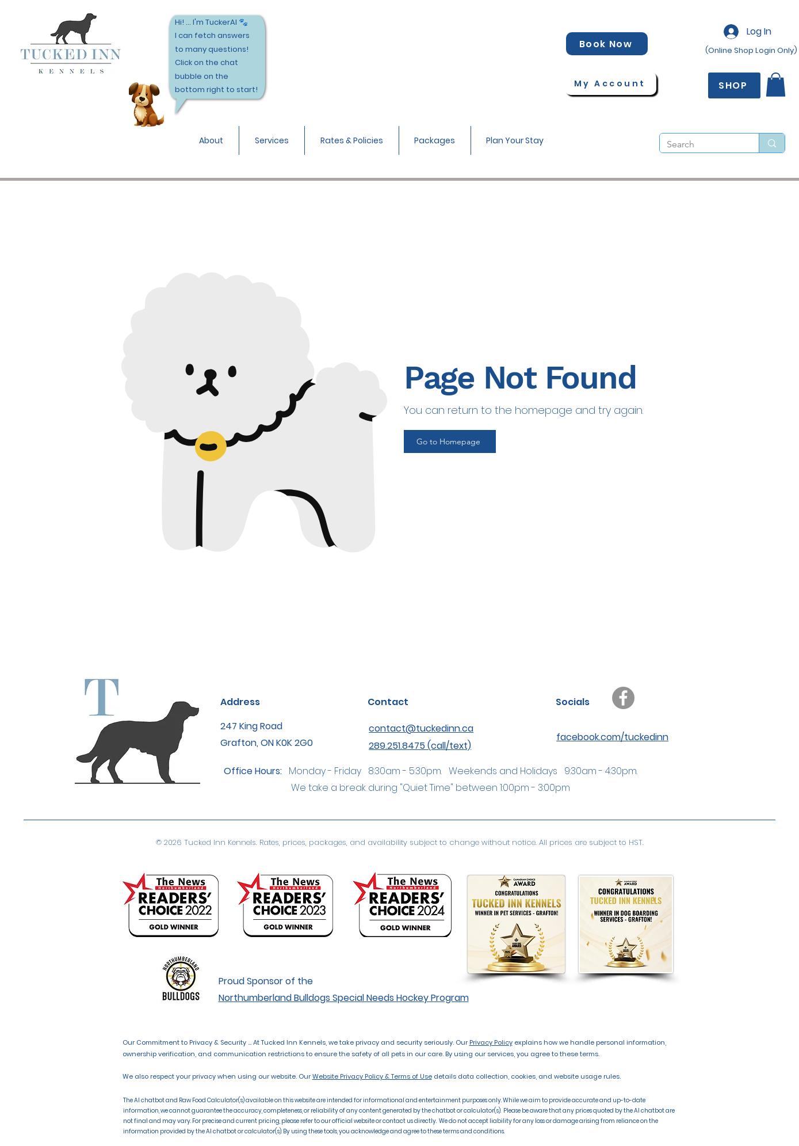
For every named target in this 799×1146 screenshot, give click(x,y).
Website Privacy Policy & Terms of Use (372, 1076)
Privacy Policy (491, 1042)
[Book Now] (607, 43)
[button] (271, 140)
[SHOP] (734, 85)
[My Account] (610, 83)
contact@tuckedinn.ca (421, 728)
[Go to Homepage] (450, 441)
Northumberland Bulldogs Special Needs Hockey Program (344, 997)
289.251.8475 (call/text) (420, 745)
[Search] (701, 144)
